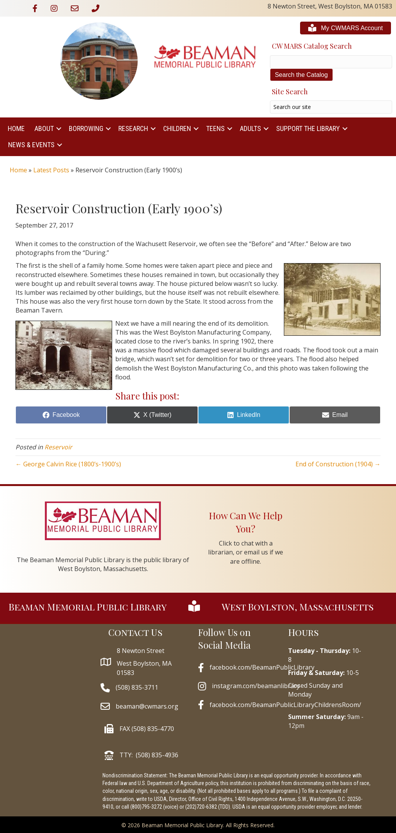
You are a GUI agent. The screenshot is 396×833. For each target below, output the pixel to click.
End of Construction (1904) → (338, 464)
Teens (215, 128)
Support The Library (308, 128)
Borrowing (86, 128)
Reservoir (58, 447)
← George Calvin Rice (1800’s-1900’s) (68, 464)
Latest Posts (51, 170)
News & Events (31, 145)
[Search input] (331, 107)
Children (177, 128)
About (44, 128)
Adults (250, 128)
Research (133, 128)
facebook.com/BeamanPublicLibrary (262, 667)
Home (16, 128)
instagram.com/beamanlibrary (256, 686)
